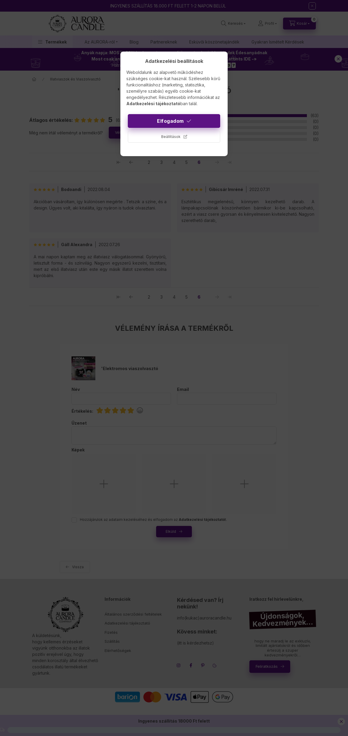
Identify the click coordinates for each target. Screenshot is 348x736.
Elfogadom (170, 121)
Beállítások (171, 136)
